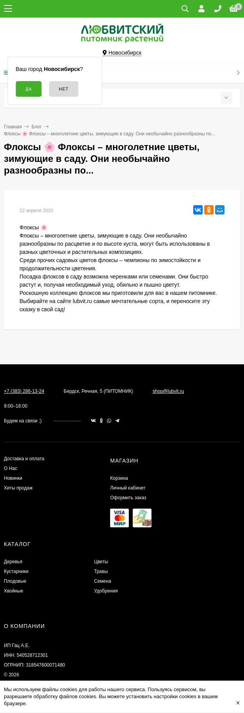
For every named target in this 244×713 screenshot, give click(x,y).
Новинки (13, 478)
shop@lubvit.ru (168, 391)
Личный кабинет (127, 488)
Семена (102, 581)
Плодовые (15, 581)
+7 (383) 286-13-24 (24, 391)
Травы (101, 571)
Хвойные (13, 591)
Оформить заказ (128, 497)
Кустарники (16, 571)
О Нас (10, 468)
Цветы (101, 561)
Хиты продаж (18, 488)
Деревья (13, 561)
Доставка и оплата (24, 458)
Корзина (119, 478)
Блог (37, 126)
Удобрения (106, 591)
